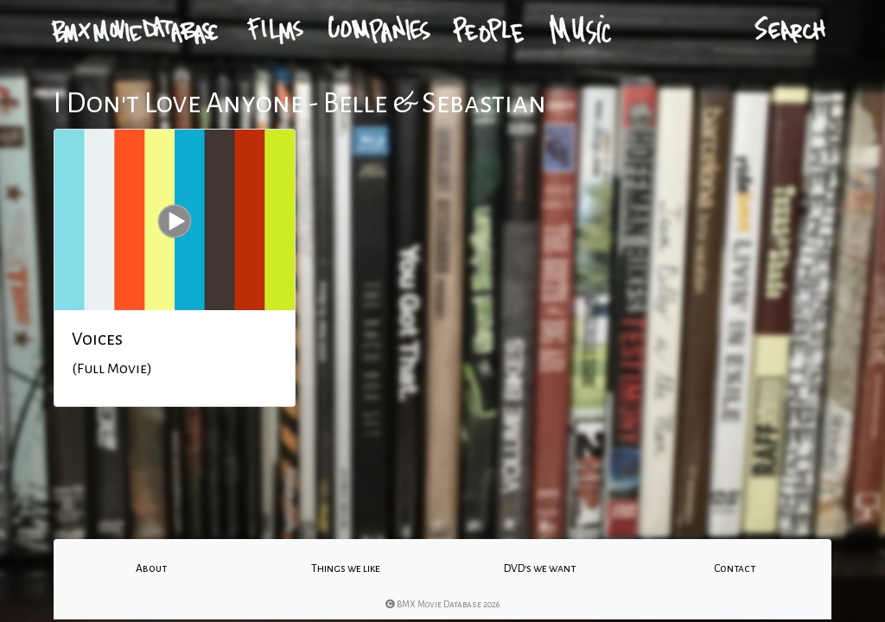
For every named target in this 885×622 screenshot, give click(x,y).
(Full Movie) (112, 369)
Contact (734, 568)
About (151, 568)
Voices (97, 338)
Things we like (345, 568)
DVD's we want (540, 568)
